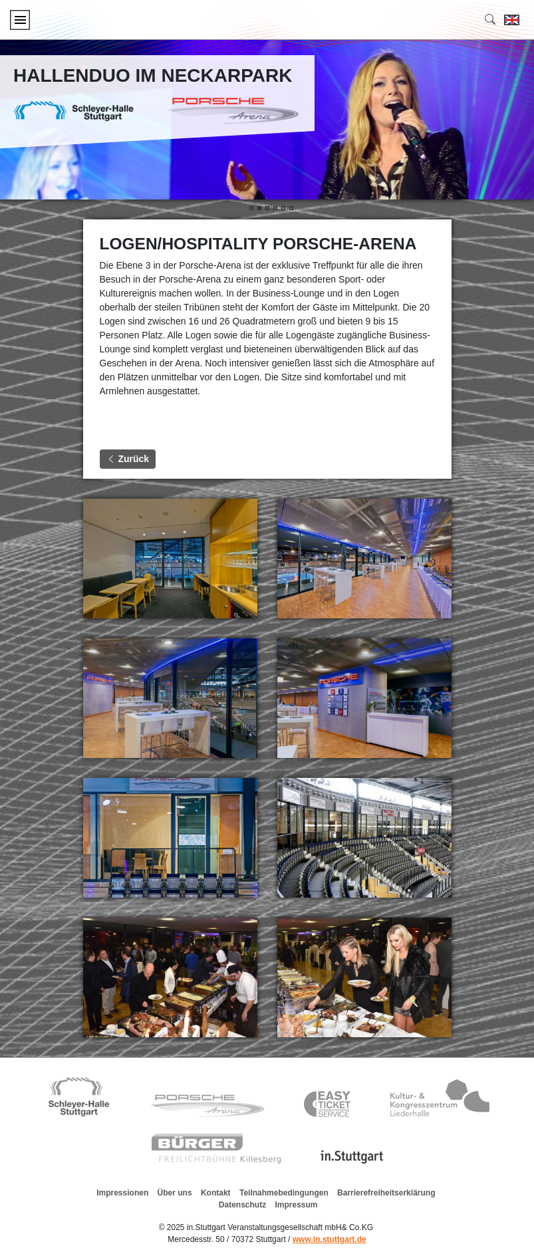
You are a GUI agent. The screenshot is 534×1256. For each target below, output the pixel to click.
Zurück (128, 458)
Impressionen (122, 1192)
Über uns (175, 1192)
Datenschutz (242, 1204)
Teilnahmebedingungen (284, 1192)
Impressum (296, 1204)
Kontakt (216, 1192)
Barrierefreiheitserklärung (386, 1192)
